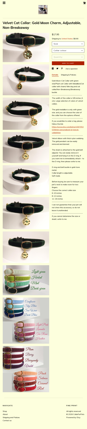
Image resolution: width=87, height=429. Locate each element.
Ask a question (72, 69)
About (5, 414)
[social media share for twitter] (57, 69)
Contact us (7, 420)
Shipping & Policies (68, 75)
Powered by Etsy (73, 417)
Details (55, 75)
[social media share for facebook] (53, 69)
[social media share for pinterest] (62, 69)
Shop (5, 411)
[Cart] (84, 3)
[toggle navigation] (4, 3)
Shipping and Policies (11, 417)
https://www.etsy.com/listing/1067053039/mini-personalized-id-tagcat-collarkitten (68, 130)
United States (67, 38)
